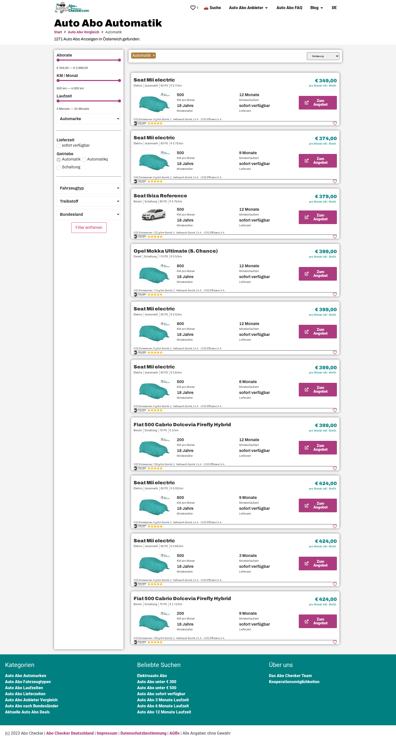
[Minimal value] (89, 60)
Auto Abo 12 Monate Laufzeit (164, 712)
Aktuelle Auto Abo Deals (27, 712)
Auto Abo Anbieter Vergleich (31, 700)
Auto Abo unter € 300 (156, 681)
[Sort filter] (323, 56)
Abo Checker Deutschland (70, 733)
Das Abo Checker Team (290, 675)
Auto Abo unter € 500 (156, 687)
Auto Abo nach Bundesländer (31, 706)
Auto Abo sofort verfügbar (161, 693)
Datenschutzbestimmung (143, 733)
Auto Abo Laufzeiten (24, 687)
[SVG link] (73, 8)
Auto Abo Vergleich (83, 32)
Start (58, 32)
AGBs (174, 733)
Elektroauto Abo (152, 675)
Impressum (107, 733)
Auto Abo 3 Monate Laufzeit (163, 700)
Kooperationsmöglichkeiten (294, 681)
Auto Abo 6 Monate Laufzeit (163, 706)
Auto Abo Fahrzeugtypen (28, 681)
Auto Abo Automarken (25, 675)
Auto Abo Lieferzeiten (25, 693)
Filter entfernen (89, 227)
